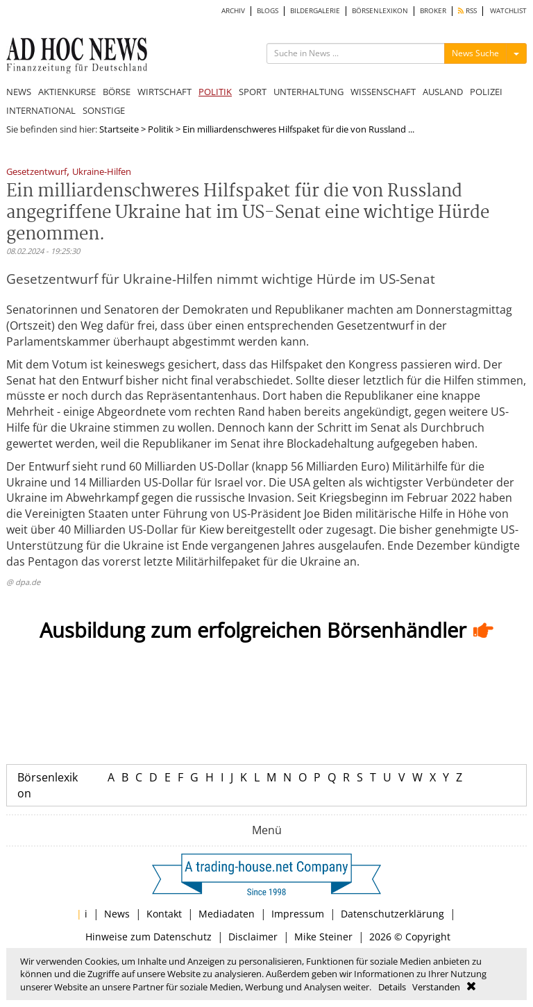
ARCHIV (233, 10)
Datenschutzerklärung (392, 913)
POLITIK (215, 91)
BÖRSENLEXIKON (380, 10)
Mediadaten (226, 913)
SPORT (252, 91)
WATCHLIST (508, 10)
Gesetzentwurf (36, 172)
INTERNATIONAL (41, 110)
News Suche (475, 53)
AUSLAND (443, 91)
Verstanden (436, 987)
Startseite (119, 129)
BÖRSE (116, 91)
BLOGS (267, 10)
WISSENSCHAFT (383, 91)
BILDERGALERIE (315, 10)
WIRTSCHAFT (164, 91)
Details (392, 987)
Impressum (297, 913)
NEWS (18, 91)
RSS (467, 10)
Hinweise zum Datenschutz (148, 936)
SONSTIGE (104, 110)
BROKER (433, 10)
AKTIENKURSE (67, 91)
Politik (161, 129)
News (117, 913)
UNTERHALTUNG (308, 91)
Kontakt (164, 913)
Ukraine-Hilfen (101, 172)
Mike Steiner (323, 936)
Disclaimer (253, 936)
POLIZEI (486, 91)
